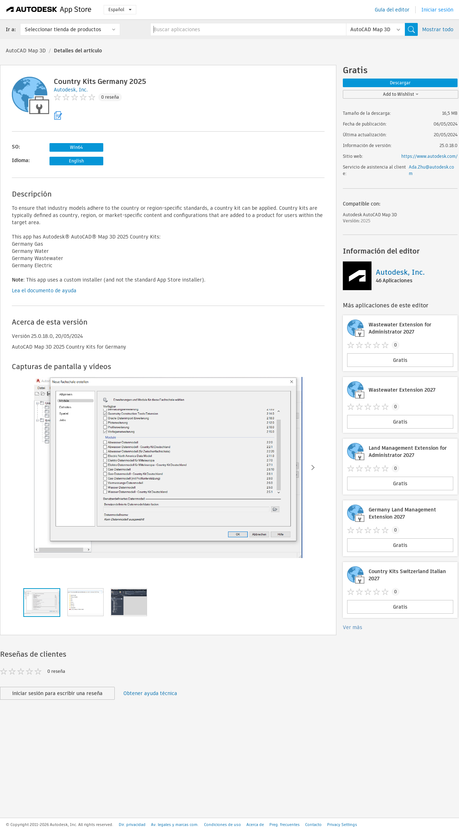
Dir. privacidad (132, 824)
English (76, 161)
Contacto (313, 824)
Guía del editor (392, 9)
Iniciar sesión (437, 9)
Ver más (352, 627)
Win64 (76, 147)
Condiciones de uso (222, 824)
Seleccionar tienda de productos (63, 29)
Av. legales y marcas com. (175, 824)
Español (120, 9)
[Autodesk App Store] (49, 9)
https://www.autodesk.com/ (429, 156)
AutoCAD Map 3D (26, 50)
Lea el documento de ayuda (44, 290)
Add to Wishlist (400, 94)
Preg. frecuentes (284, 824)
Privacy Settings (342, 824)
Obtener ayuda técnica (150, 693)
